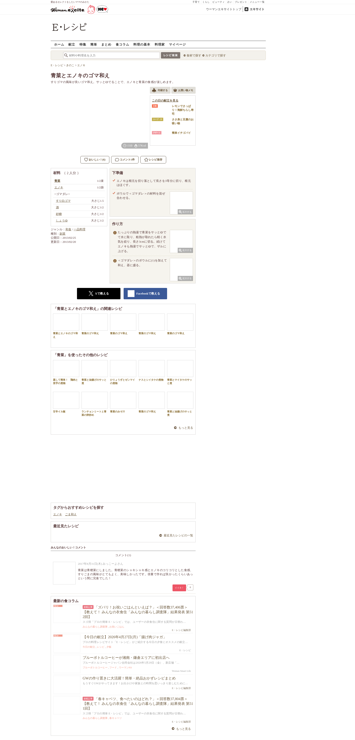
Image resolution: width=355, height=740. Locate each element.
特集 (82, 44)
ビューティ (218, 2)
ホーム (59, 44)
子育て (196, 2)
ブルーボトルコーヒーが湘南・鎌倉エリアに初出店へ (126, 658)
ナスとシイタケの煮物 (152, 370)
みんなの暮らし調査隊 (95, 626)
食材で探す (194, 55)
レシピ (100, 646)
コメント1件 (125, 159)
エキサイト (257, 9)
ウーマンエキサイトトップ (223, 9)
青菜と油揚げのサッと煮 (95, 372)
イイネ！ (179, 588)
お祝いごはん (116, 626)
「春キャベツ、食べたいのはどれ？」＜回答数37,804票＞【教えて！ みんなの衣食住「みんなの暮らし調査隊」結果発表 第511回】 (138, 703)
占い (229, 2)
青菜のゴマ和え (95, 324)
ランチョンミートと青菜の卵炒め (95, 404)
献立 (71, 44)
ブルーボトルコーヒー (95, 667)
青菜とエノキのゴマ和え (66, 326)
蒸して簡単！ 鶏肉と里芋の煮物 (66, 372)
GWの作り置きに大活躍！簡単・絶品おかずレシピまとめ (129, 678)
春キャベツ (115, 718)
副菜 (62, 233)
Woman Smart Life (181, 670)
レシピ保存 (155, 159)
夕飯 (108, 646)
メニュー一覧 (257, 2)
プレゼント (241, 2)
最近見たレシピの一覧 (178, 535)
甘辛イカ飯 (66, 402)
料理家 (160, 44)
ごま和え (71, 514)
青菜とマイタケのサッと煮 (180, 372)
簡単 (93, 44)
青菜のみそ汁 (123, 402)
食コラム (122, 44)
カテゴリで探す (215, 55)
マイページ (177, 44)
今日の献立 (89, 646)
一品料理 (79, 229)
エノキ (57, 514)
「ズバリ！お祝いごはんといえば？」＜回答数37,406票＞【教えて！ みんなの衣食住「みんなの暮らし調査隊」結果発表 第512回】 (138, 612)
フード (113, 667)
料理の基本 (141, 44)
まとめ (106, 44)
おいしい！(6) (97, 159)
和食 (68, 229)
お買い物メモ (183, 91)
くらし (206, 2)
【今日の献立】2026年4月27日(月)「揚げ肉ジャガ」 (125, 637)
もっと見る (185, 427)
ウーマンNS (125, 667)
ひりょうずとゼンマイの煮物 (123, 372)
